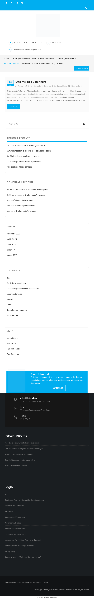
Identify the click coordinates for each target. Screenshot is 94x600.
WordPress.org (13, 354)
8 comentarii (76, 86)
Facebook (6, 2)
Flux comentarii (13, 349)
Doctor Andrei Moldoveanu (15, 518)
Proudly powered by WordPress (46, 590)
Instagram (22, 2)
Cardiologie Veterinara (16, 283)
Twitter (11, 2)
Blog (30, 86)
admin (19, 86)
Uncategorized (13, 316)
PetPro (9, 190)
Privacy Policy (10, 552)
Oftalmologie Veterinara (31, 82)
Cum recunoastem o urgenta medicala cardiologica (29, 151)
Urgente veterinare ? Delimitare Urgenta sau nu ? (23, 558)
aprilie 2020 (12, 239)
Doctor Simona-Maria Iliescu (15, 529)
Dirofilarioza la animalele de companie (23, 156)
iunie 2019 (11, 245)
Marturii (10, 300)
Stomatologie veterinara (17, 310)
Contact (58, 388)
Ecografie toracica (14, 294)
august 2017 (12, 255)
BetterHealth (70, 590)
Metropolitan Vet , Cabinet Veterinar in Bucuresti (23, 540)
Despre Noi (9, 512)
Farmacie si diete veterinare (15, 535)
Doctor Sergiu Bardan (13, 523)
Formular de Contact (81, 68)
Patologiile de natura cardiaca (19, 167)
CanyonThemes (83, 590)
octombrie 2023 (13, 234)
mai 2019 (11, 250)
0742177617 (56, 43)
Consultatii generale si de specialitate (50, 86)
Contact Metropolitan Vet (14, 506)
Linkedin (17, 2)
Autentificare (12, 338)
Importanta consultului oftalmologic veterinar (26, 146)
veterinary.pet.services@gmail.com (27, 50)
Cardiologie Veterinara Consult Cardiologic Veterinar (24, 500)
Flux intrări (11, 344)
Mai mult (13, 107)
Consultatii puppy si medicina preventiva (24, 162)
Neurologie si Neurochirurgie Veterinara (19, 546)
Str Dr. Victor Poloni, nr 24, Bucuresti (28, 43)
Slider (9, 305)
